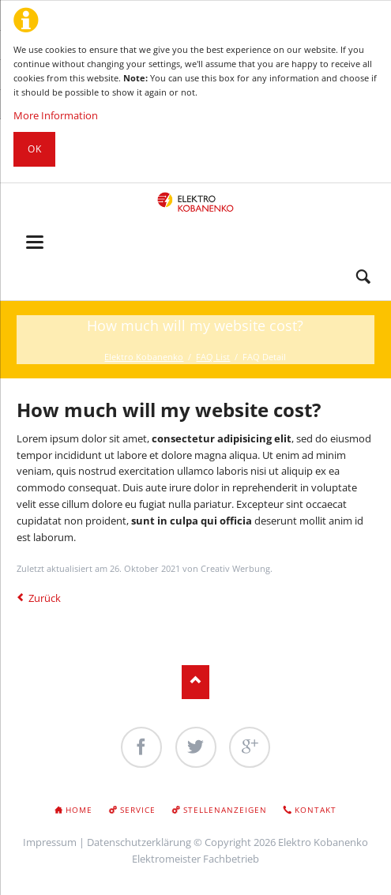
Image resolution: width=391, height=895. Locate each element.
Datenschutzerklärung (139, 842)
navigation (34, 242)
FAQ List (213, 357)
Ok (35, 149)
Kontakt (315, 809)
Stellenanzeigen (225, 809)
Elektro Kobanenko (143, 357)
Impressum (50, 842)
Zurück (44, 598)
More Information (55, 115)
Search (363, 277)
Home (79, 809)
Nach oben (195, 682)
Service (138, 809)
